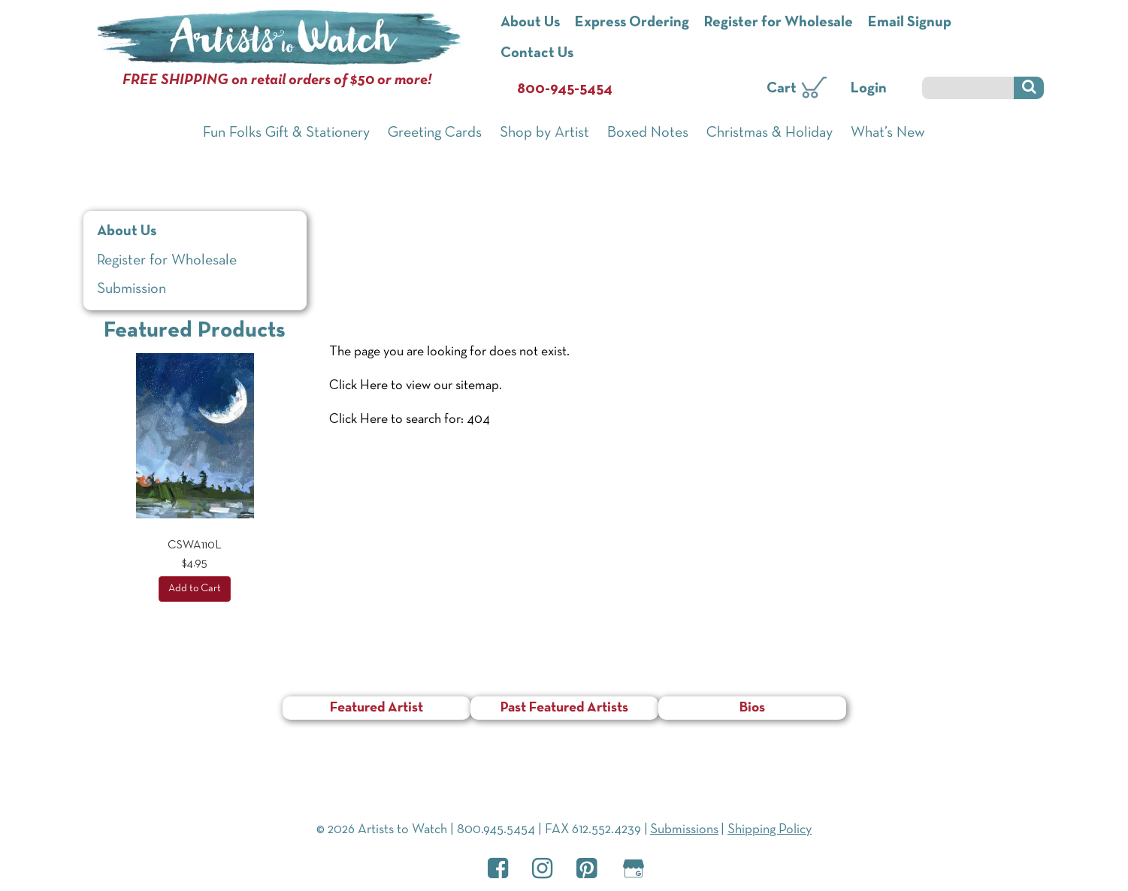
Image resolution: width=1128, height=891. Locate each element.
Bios (752, 708)
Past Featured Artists (564, 708)
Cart (782, 88)
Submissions (684, 829)
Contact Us (536, 53)
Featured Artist (376, 708)
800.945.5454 (496, 829)
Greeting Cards (435, 133)
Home (348, 206)
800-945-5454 (564, 89)
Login (869, 88)
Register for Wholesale (778, 22)
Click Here (358, 385)
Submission (131, 289)
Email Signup (909, 22)
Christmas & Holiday (769, 133)
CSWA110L (195, 545)
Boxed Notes (647, 133)
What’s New (888, 133)
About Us (530, 22)
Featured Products (195, 331)
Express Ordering (632, 22)
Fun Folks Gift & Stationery (286, 133)
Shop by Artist (544, 133)
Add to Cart (194, 588)
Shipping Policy (769, 829)
